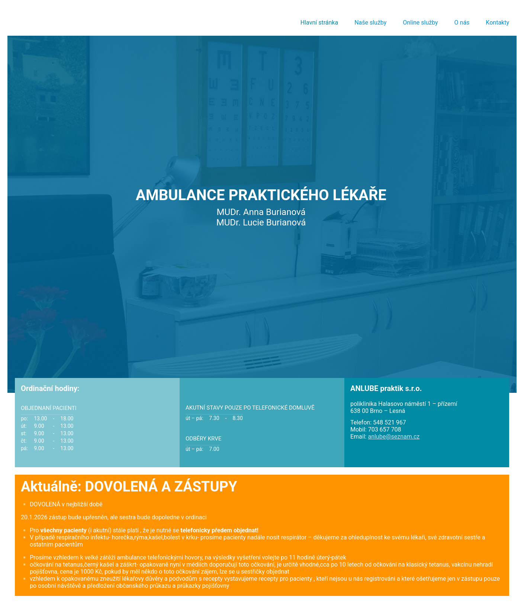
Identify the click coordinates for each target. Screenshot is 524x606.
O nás (462, 22)
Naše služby (370, 22)
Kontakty (497, 22)
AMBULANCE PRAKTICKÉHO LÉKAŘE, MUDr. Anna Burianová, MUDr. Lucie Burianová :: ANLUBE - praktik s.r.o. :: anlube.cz (75, 18)
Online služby (420, 22)
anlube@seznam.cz (393, 436)
